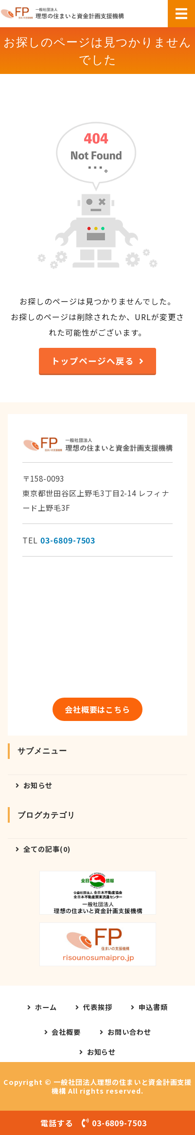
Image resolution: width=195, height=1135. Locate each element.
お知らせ (38, 785)
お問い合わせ (129, 1032)
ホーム (46, 1007)
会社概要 (66, 1032)
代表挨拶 (97, 1007)
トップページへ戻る (92, 361)
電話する (97, 1123)
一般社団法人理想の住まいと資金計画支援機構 (122, 1086)
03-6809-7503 (68, 540)
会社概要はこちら (98, 709)
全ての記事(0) (47, 849)
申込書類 (153, 1007)
